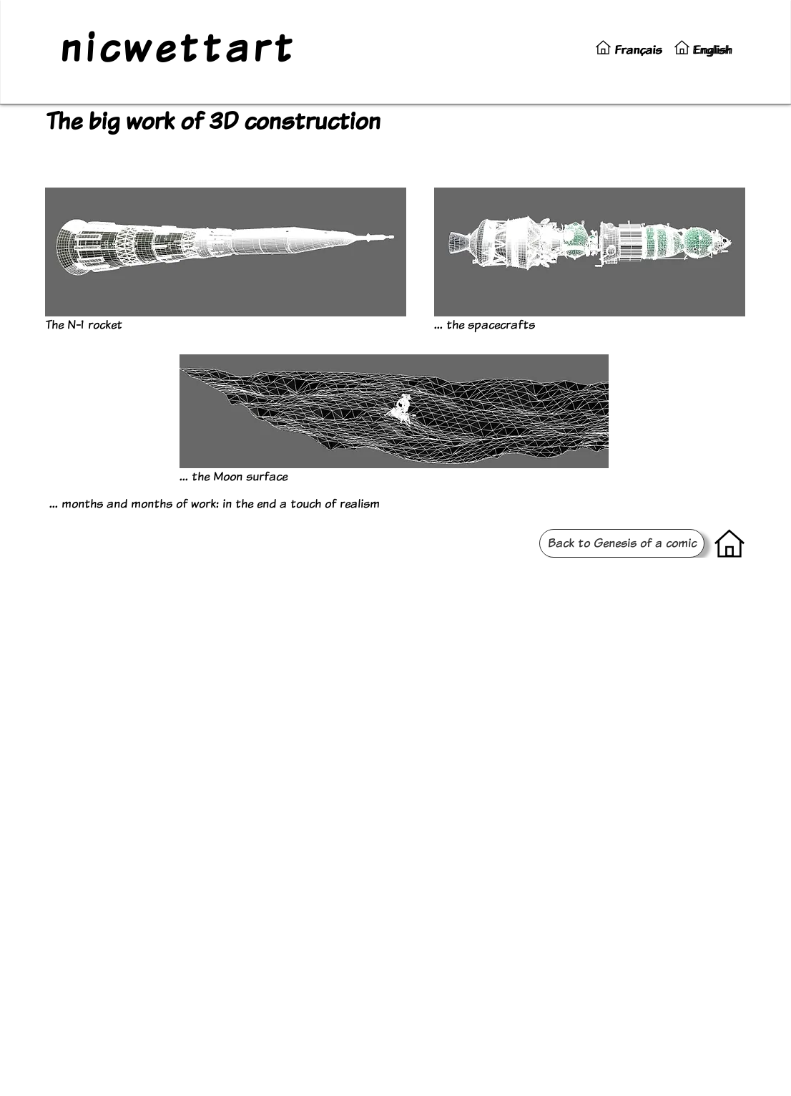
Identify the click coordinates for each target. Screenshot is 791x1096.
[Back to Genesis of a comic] (621, 543)
